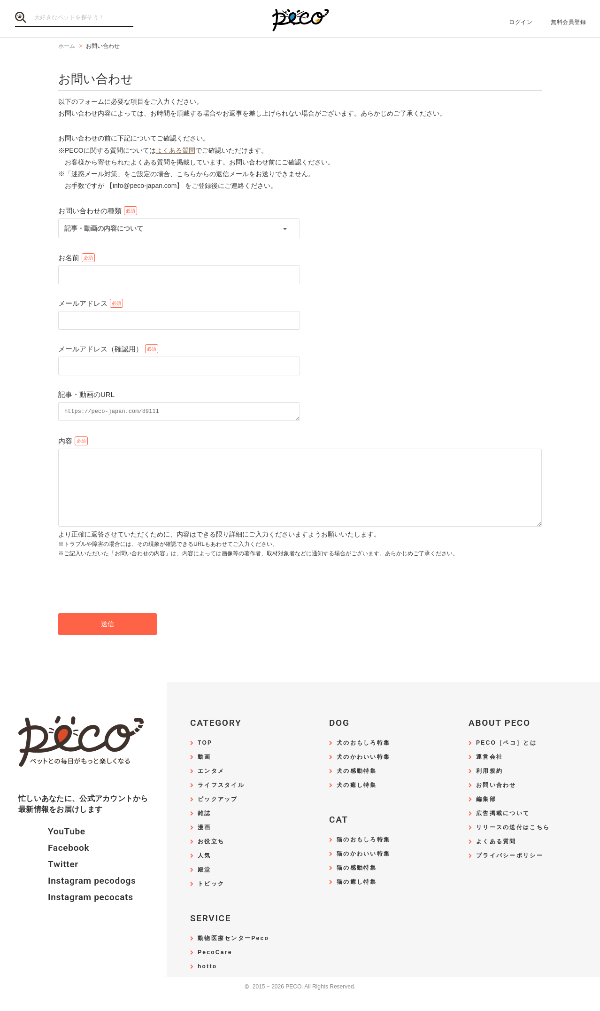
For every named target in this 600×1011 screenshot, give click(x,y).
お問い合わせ (496, 801)
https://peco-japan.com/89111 (179, 412)
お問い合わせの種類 (90, 211)
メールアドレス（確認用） (100, 349)
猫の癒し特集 (357, 897)
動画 (204, 773)
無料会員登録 (568, 22)
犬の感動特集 (357, 787)
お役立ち (211, 857)
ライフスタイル (221, 801)
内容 (65, 442)
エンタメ (211, 787)
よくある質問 (175, 150)
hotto (207, 982)
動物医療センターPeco (233, 954)
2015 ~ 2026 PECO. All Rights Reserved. (300, 1002)
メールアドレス (83, 303)
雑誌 (204, 829)
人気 (204, 871)
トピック (211, 899)
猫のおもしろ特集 (363, 855)
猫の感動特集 (357, 883)
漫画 (204, 843)
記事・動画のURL (86, 394)
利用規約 (489, 787)
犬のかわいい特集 (363, 773)
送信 (107, 639)
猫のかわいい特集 (363, 869)
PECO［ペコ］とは (506, 758)
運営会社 (489, 773)
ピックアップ (218, 815)
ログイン (520, 22)
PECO (300, 19)
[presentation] (129, 601)
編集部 (486, 815)
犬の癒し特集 (357, 801)
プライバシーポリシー (509, 871)
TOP (205, 758)
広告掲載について (503, 829)
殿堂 (204, 885)
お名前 (68, 258)
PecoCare (215, 968)
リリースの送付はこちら (513, 843)
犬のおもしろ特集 (363, 758)
